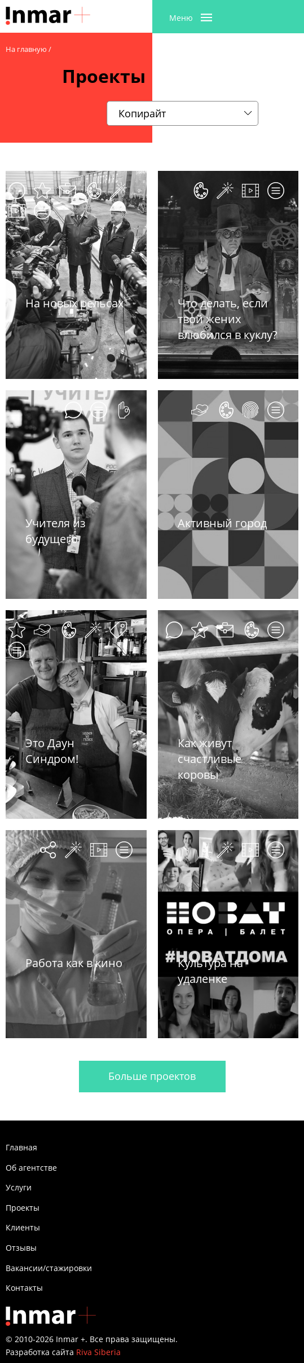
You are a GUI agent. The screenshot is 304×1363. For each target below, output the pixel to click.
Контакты (24, 1287)
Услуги (19, 1187)
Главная (21, 1147)
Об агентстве (31, 1167)
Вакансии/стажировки (49, 1268)
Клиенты (23, 1227)
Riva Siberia (98, 1352)
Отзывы (21, 1247)
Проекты (22, 1207)
